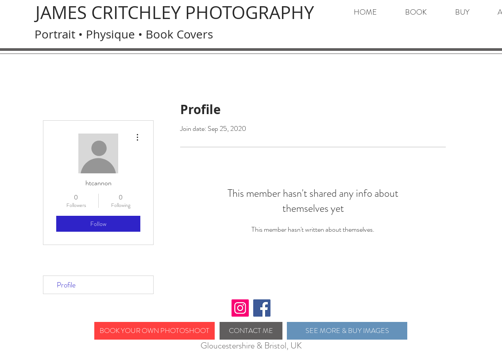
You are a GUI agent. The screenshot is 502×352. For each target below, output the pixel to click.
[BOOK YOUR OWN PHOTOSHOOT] (154, 331)
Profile (66, 284)
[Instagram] (240, 308)
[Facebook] (261, 308)
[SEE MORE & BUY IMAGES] (347, 331)
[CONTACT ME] (251, 331)
